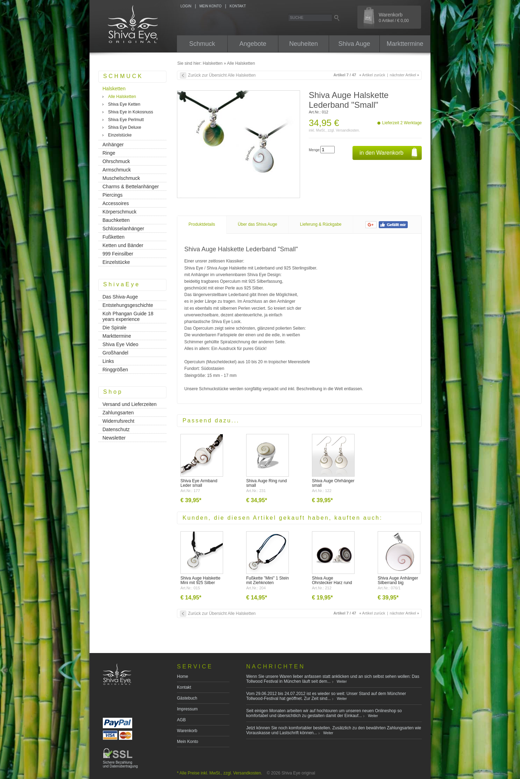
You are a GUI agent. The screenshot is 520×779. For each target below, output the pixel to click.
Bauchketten (116, 220)
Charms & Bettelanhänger (130, 186)
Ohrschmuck (116, 161)
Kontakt (184, 687)
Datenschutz (116, 429)
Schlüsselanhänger (123, 228)
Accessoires (115, 203)
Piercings (112, 195)
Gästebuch (187, 698)
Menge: (314, 150)
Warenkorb (394, 17)
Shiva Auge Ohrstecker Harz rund (332, 580)
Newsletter (114, 438)
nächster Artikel (404, 75)
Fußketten (113, 237)
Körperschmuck (119, 212)
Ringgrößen (115, 369)
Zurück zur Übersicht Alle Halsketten (222, 75)
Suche (297, 17)
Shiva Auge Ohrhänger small (333, 483)
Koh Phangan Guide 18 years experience (128, 316)
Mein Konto (187, 741)
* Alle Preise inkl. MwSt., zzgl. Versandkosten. (219, 773)
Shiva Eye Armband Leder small (198, 483)
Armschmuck (116, 170)
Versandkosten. (348, 130)
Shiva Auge (354, 43)
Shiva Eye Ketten (124, 104)
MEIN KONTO (210, 6)
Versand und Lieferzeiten (129, 404)
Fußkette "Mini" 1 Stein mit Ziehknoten (267, 580)
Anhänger (113, 144)
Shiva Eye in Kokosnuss (130, 112)
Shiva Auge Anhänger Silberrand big (398, 580)
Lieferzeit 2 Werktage (402, 122)
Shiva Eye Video (120, 344)
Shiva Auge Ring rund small (266, 483)
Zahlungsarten (118, 412)
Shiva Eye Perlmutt (126, 119)
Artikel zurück (372, 75)
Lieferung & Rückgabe (321, 224)
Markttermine (404, 43)
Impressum (187, 709)
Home (182, 676)
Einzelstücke (119, 135)
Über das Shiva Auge (257, 224)
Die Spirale (114, 327)
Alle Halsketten (241, 63)
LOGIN (185, 6)
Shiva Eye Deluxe (124, 127)
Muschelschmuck (121, 178)
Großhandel (115, 353)
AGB (181, 719)
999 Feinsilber (117, 254)
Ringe (108, 153)
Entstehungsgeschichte (127, 305)
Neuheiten (303, 43)
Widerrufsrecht (118, 421)
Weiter (342, 681)
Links (108, 361)
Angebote (252, 43)
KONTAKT (238, 6)
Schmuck (202, 43)
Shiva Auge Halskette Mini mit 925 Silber (200, 580)
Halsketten (213, 63)
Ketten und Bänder (122, 245)
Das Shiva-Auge (120, 297)
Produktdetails (201, 224)
